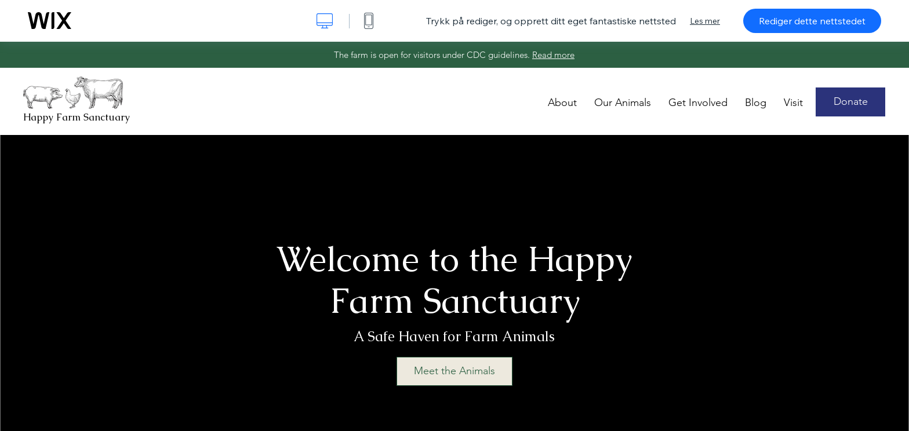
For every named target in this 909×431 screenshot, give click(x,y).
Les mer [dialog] (705, 21)
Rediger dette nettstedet (812, 21)
